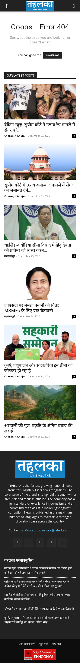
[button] (7, 5)
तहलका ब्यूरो (9, 256)
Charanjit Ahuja (14, 135)
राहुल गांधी (43, 644)
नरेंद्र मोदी (56, 644)
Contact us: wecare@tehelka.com (48, 530)
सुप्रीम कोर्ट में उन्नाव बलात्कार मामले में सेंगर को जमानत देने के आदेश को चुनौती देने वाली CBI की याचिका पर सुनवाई (36, 584)
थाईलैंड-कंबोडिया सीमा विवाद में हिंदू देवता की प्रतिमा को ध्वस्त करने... (37, 248)
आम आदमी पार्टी (27, 644)
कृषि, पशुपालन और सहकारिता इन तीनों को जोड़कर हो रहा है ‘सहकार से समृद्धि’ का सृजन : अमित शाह (36, 620)
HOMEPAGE (52, 55)
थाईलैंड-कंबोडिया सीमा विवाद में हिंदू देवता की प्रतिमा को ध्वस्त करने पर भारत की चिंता (37, 597)
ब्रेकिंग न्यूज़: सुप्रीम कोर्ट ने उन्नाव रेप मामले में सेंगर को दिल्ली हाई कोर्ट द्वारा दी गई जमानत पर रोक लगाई (38, 570)
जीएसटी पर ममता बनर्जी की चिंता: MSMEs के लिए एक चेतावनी (31, 308)
